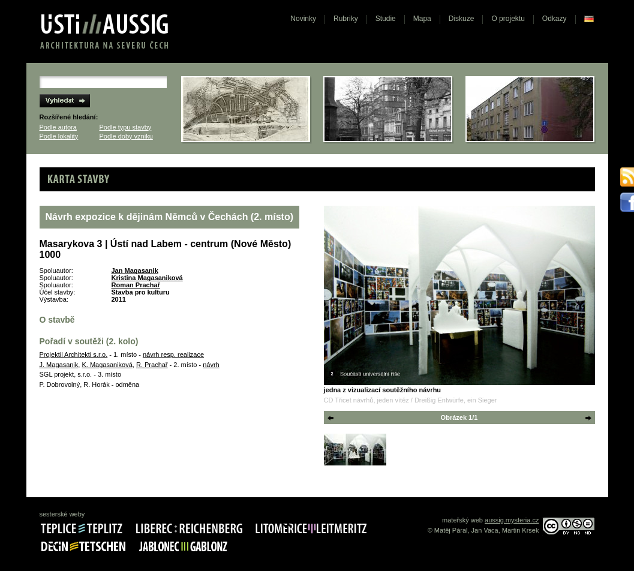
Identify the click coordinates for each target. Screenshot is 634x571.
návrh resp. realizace (173, 354)
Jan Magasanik (135, 270)
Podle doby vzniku (126, 136)
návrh (211, 364)
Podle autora (58, 127)
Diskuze (461, 18)
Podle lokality (59, 136)
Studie (385, 18)
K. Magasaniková (107, 364)
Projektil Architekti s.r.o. (74, 354)
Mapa (422, 18)
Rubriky (345, 18)
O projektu (507, 18)
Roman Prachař (136, 284)
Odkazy (554, 18)
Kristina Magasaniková (147, 277)
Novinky (303, 18)
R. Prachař (152, 364)
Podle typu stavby (126, 127)
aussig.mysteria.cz (512, 520)
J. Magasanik (59, 364)
